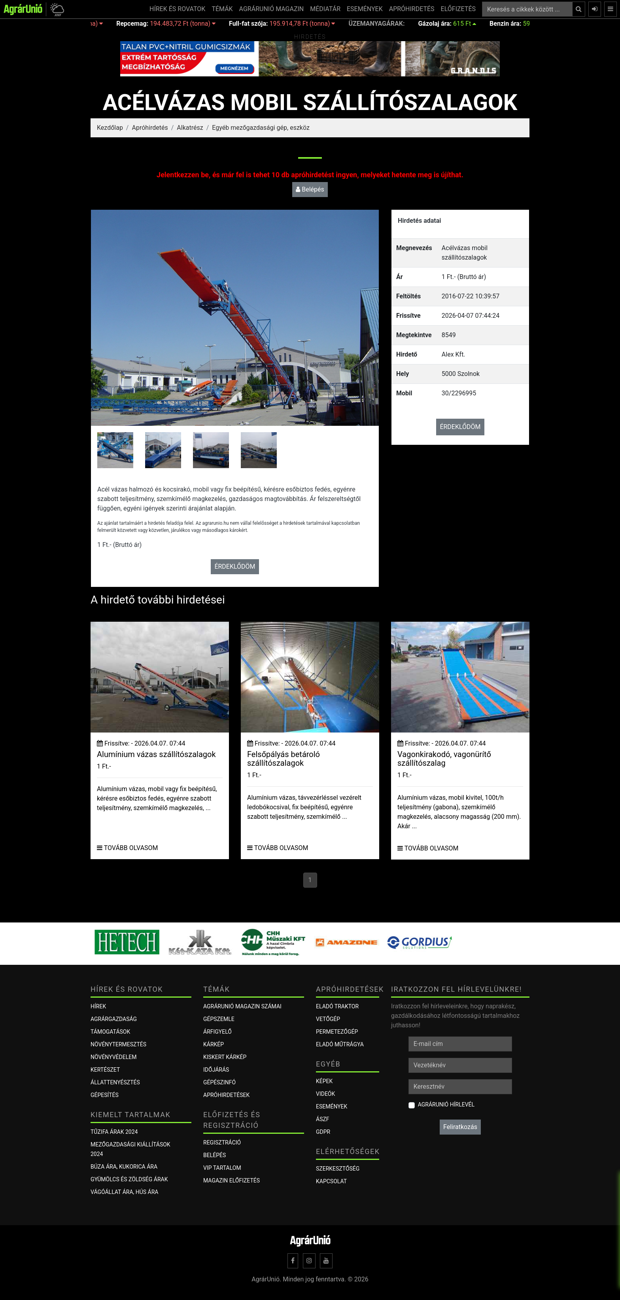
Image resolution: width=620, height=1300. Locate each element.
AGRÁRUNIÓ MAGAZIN (271, 9)
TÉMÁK (222, 9)
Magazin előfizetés (231, 1180)
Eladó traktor (337, 1006)
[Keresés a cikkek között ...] (527, 9)
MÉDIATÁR (325, 9)
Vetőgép (328, 1019)
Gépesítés (105, 1095)
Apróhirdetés (150, 127)
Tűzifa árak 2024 (114, 1132)
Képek (324, 1081)
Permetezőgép (337, 1032)
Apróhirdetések (226, 1095)
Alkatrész (190, 127)
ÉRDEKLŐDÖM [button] (234, 566)
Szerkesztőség (337, 1168)
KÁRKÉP (213, 1044)
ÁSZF (322, 1119)
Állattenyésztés (115, 1082)
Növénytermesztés (118, 1044)
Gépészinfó (219, 1082)
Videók (325, 1094)
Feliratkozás (460, 1127)
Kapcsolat (331, 1181)
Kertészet (105, 1070)
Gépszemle (218, 1019)
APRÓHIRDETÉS (412, 9)
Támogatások (110, 1032)
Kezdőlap (110, 127)
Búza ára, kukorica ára (124, 1166)
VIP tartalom (222, 1168)
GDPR (323, 1132)
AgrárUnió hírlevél (446, 1104)
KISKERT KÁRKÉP (224, 1057)
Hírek (98, 1006)
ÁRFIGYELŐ (217, 1032)
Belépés (310, 189)
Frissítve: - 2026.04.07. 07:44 (141, 743)
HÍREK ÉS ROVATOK (177, 9)
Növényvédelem (113, 1057)
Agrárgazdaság (114, 1019)
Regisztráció (222, 1142)
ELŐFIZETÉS (458, 9)
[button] (56, 9)
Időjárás (216, 1070)
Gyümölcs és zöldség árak (129, 1179)
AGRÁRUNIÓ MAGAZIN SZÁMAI (242, 1006)
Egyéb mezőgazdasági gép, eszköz (261, 127)
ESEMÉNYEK (365, 9)
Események (331, 1106)
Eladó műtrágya (340, 1044)
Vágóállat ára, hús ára (125, 1192)
